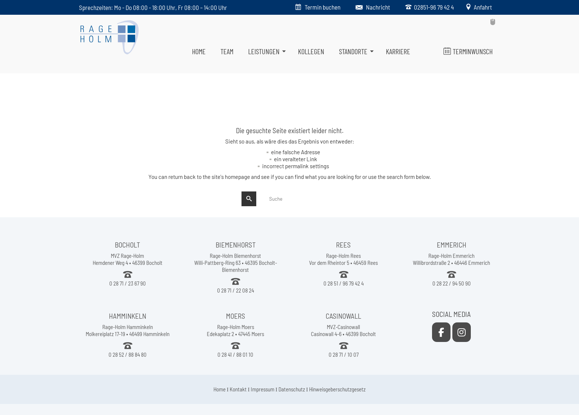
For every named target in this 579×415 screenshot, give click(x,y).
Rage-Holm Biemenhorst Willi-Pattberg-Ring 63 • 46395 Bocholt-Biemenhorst (235, 262)
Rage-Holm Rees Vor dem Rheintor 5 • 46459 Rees (343, 259)
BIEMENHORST (236, 245)
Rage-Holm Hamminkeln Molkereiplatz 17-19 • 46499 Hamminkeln (127, 330)
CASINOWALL (343, 316)
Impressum (262, 389)
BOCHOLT (127, 245)
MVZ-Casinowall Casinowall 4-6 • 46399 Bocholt (343, 330)
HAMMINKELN (127, 316)
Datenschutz (291, 389)
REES (343, 245)
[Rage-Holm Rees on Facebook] (441, 332)
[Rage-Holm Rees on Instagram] (461, 332)
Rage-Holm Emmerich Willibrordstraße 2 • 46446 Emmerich (451, 259)
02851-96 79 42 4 (433, 7)
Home (219, 389)
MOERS (235, 316)
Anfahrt (482, 7)
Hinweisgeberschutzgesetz (337, 389)
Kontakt (238, 389)
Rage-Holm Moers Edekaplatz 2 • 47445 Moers (235, 330)
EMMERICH (451, 245)
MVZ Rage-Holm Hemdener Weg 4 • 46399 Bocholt (127, 259)
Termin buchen (322, 7)
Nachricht (378, 7)
